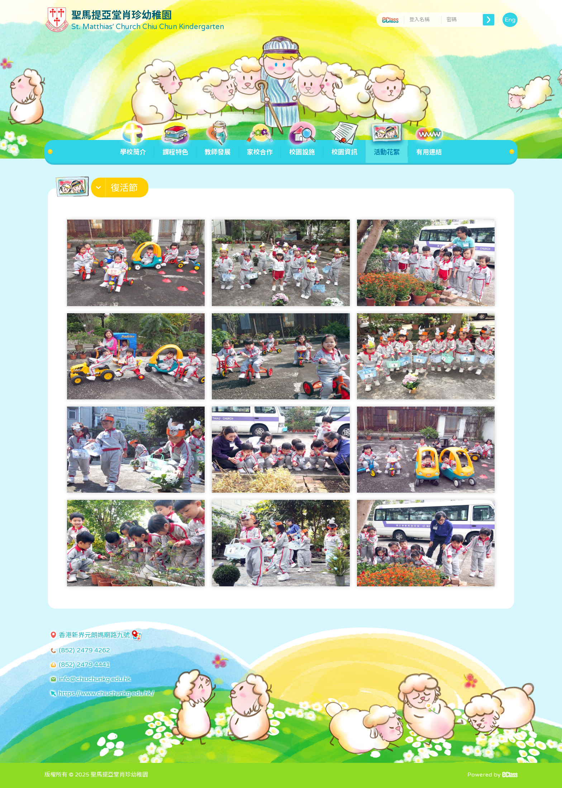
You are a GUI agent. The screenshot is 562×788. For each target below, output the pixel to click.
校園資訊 (344, 148)
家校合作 (260, 148)
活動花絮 (387, 148)
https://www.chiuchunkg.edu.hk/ (106, 693)
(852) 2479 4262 (84, 650)
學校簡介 (133, 148)
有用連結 (429, 148)
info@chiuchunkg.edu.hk (94, 679)
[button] (120, 189)
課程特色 (175, 148)
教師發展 (217, 148)
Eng (510, 19)
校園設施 (302, 148)
